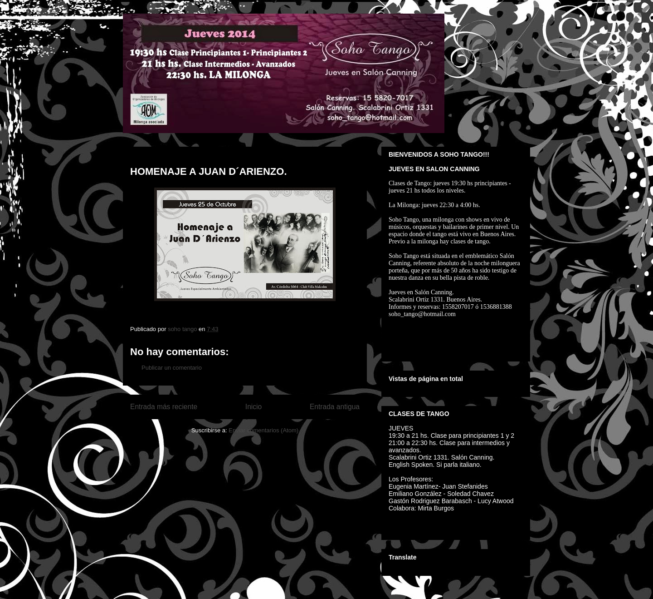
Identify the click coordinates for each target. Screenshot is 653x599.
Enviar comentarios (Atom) (263, 430)
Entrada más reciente (163, 407)
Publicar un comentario (171, 367)
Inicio (253, 407)
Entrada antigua (335, 407)
